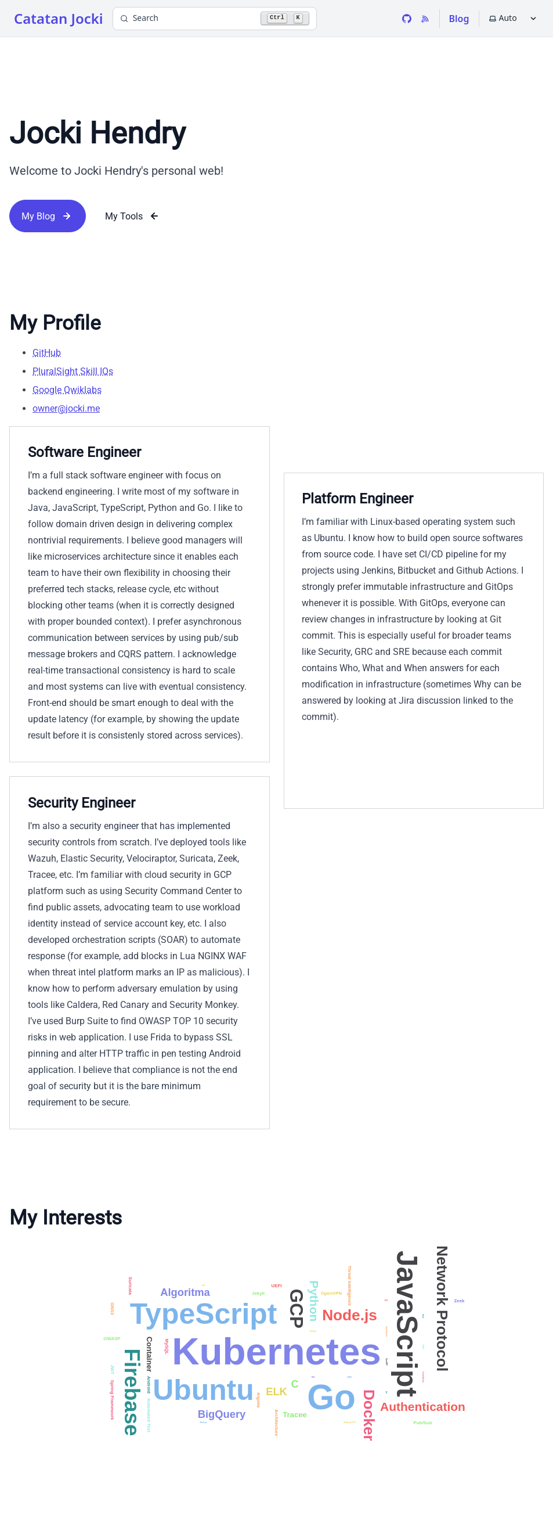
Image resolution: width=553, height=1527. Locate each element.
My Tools (133, 216)
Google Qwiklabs (67, 389)
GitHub (46, 352)
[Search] (215, 18)
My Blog (47, 216)
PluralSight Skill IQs (72, 371)
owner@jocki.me (66, 408)
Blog (459, 18)
